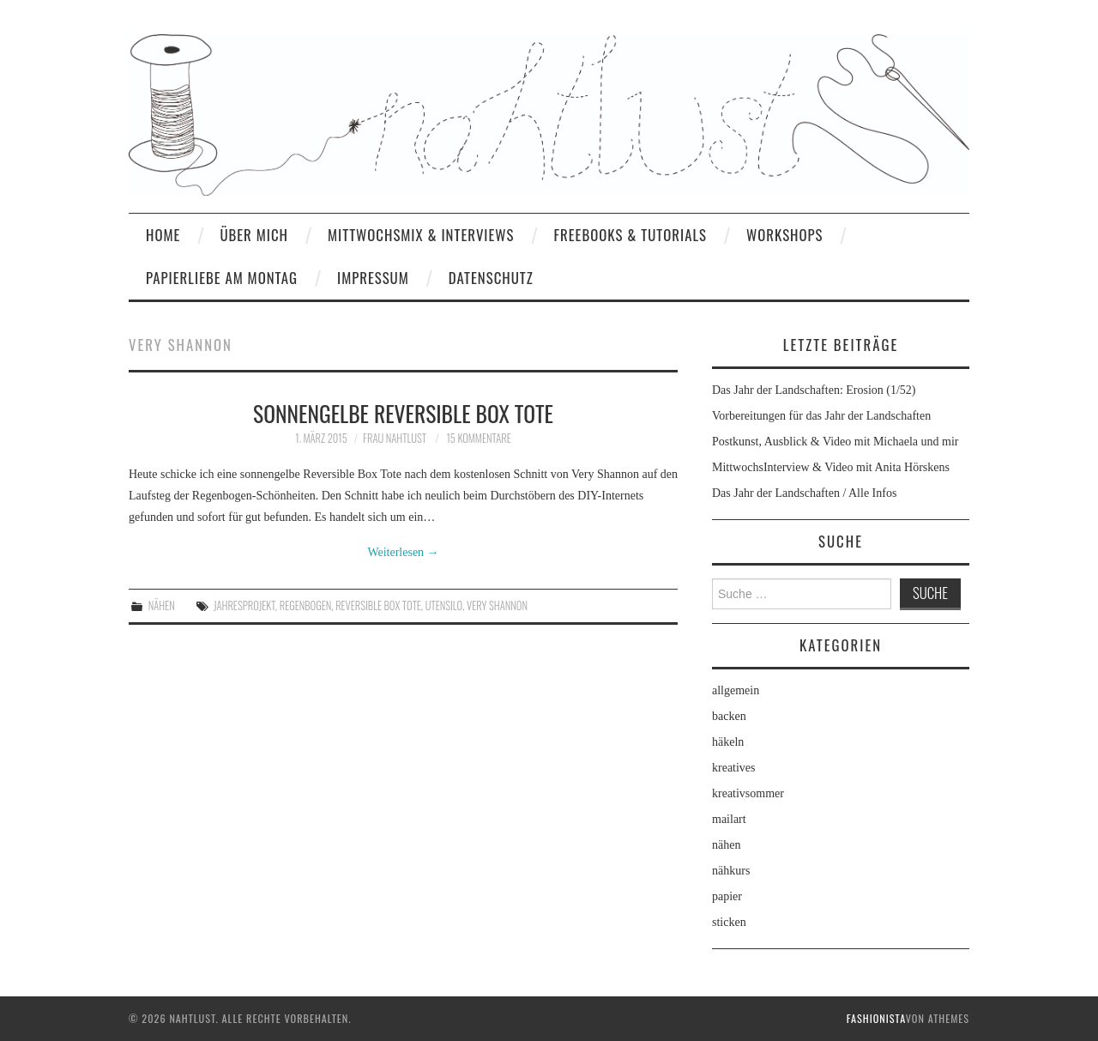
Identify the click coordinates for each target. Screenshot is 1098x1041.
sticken (729, 922)
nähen (161, 605)
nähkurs (731, 870)
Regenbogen (306, 605)
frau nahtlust (394, 438)
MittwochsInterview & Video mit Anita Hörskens (831, 467)
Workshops (785, 234)
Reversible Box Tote (378, 605)
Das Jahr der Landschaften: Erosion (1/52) (814, 390)
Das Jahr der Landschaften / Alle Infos (804, 493)
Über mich (254, 234)
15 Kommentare (478, 438)
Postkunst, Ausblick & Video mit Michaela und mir (835, 441)
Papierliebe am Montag (222, 277)
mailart (729, 819)
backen (729, 716)
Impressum (373, 277)
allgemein (735, 690)
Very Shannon (497, 605)
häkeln (728, 741)
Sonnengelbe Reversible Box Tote (403, 412)
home (163, 234)
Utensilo (443, 605)
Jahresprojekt (244, 605)
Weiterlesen (402, 552)
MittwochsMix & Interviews (421, 234)
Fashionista (876, 1018)
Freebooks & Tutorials (630, 234)
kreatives (734, 767)
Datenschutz (491, 277)
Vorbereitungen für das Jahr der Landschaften (821, 415)
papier (727, 896)
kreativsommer (748, 793)
